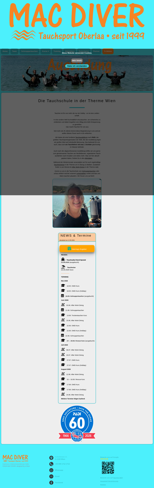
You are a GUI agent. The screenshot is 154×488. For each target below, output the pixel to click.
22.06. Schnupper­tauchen (72, 336)
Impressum (6, 464)
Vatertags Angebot (77, 249)
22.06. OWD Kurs (70, 326)
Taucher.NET (118, 478)
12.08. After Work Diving (72, 374)
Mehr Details (77, 60)
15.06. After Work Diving (72, 320)
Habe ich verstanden (77, 66)
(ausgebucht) (77, 296)
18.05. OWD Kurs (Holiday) (73, 291)
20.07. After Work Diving (72, 355)
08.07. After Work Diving (72, 350)
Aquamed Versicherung (109, 481)
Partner (103, 485)
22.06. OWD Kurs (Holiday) (73, 331)
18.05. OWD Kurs (70, 286)
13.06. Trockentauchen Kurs (74, 315)
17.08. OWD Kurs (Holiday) (73, 389)
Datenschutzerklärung (17, 464)
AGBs (27, 464)
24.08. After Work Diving (72, 395)
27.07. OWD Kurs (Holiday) (73, 365)
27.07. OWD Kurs (70, 360)
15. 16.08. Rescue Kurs (73, 379)
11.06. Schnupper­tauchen (72, 310)
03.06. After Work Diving (72, 305)
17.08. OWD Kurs (70, 384)
